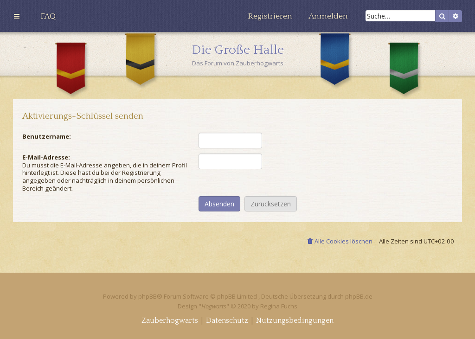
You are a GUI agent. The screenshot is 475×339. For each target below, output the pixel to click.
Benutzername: (46, 136)
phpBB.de (358, 296)
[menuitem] (48, 16)
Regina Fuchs (278, 306)
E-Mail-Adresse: (46, 157)
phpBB (147, 296)
